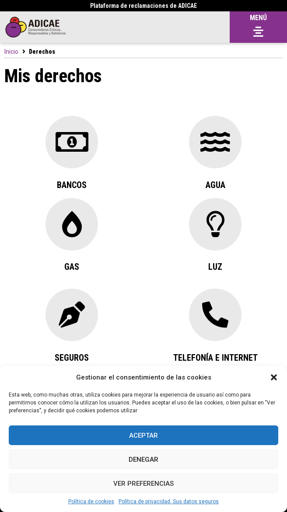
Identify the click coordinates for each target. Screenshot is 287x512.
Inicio (11, 51)
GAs (71, 266)
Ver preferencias (143, 484)
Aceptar (143, 435)
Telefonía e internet (215, 357)
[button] (274, 377)
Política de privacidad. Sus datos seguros (169, 501)
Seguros (72, 357)
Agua (215, 185)
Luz (215, 266)
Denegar (143, 459)
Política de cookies (91, 501)
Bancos (72, 185)
